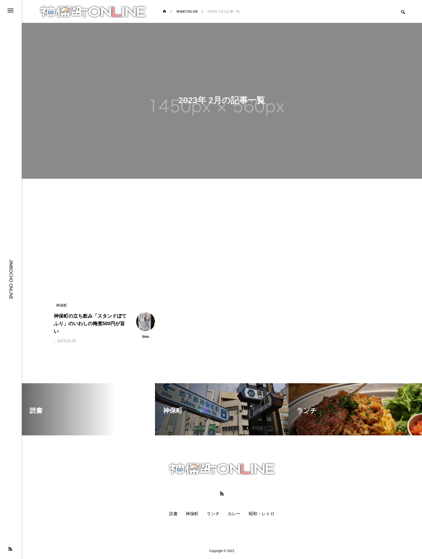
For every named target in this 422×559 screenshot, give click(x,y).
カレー (234, 514)
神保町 (192, 514)
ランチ (213, 514)
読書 (173, 514)
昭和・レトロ (262, 514)
